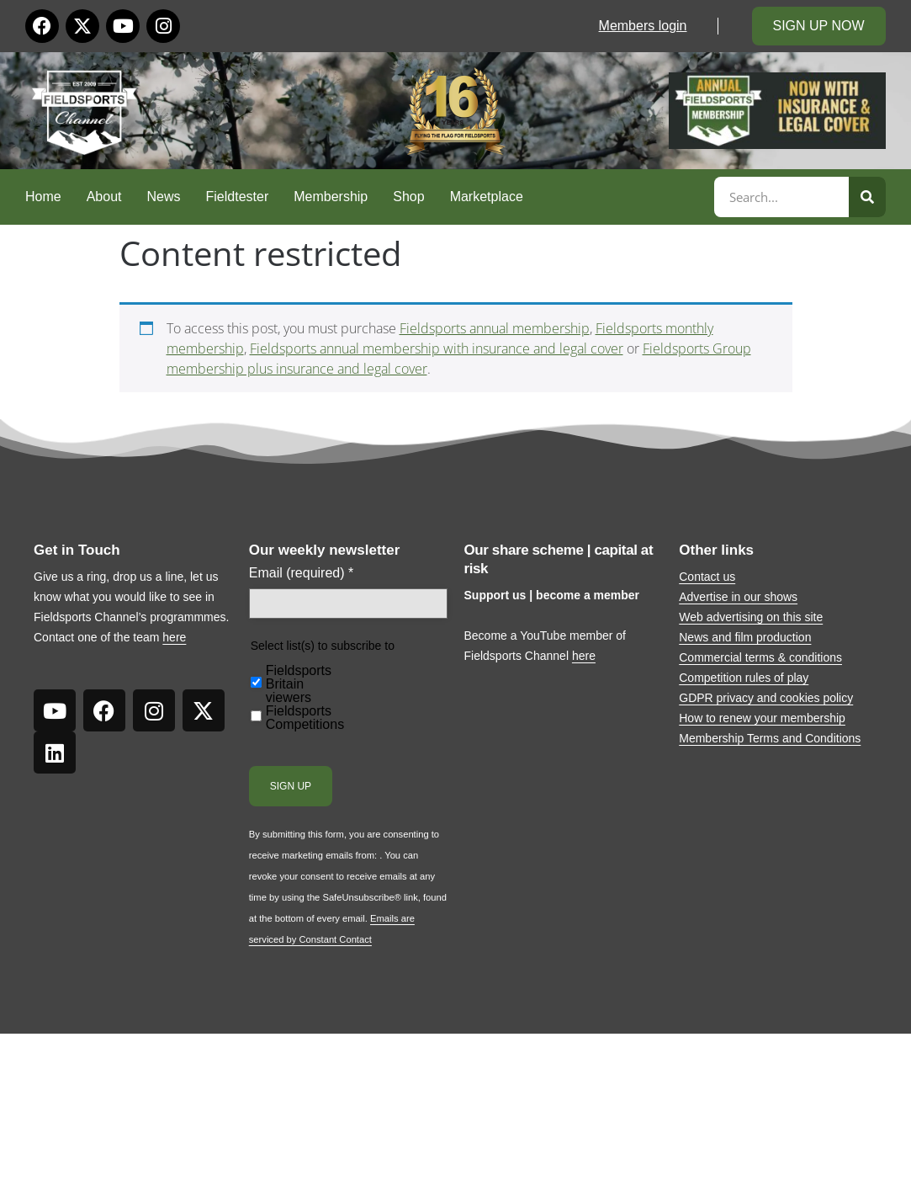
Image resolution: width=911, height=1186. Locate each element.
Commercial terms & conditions (760, 657)
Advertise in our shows (738, 597)
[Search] (867, 197)
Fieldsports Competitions (305, 718)
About (104, 196)
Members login (643, 26)
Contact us (707, 576)
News (164, 196)
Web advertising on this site (751, 617)
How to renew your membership (762, 718)
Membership (331, 196)
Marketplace (486, 196)
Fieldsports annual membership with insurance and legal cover (436, 348)
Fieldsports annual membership (495, 328)
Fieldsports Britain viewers (298, 684)
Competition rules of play (743, 677)
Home (43, 196)
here (174, 637)
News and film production (745, 637)
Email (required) (301, 573)
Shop (408, 196)
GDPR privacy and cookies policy (766, 698)
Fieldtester (237, 196)
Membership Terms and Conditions (770, 738)
